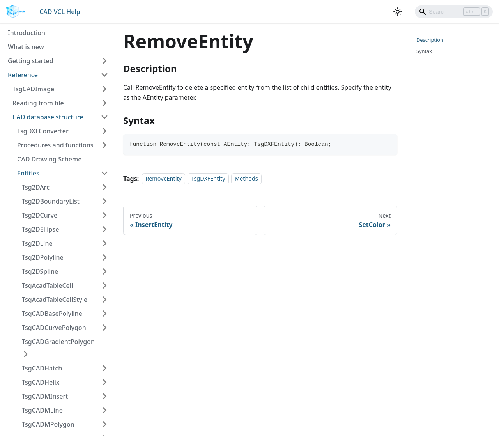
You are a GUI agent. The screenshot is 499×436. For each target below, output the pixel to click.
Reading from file (38, 103)
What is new (26, 47)
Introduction (26, 32)
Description (429, 39)
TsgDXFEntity (208, 179)
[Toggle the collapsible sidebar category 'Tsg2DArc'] (104, 187)
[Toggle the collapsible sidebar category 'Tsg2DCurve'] (104, 215)
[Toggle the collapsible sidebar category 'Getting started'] (104, 61)
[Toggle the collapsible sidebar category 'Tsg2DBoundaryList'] (104, 201)
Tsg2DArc (36, 187)
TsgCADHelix (41, 382)
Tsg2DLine (37, 243)
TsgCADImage (33, 89)
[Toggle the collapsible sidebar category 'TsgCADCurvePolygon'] (104, 327)
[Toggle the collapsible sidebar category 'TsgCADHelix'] (104, 382)
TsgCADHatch (42, 368)
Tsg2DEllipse (40, 229)
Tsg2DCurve (39, 215)
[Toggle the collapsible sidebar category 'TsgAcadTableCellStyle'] (104, 299)
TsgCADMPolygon (48, 424)
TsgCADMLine (42, 410)
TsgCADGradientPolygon (58, 341)
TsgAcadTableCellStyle (54, 299)
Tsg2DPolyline (43, 257)
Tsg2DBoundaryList (51, 201)
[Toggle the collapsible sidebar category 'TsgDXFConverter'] (104, 131)
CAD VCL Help (59, 11)
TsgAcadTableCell (47, 285)
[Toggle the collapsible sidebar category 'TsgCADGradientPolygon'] (25, 354)
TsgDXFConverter (43, 131)
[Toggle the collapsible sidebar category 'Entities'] (104, 173)
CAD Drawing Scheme (49, 159)
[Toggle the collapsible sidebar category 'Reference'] (104, 75)
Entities (28, 173)
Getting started (30, 61)
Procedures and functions (55, 145)
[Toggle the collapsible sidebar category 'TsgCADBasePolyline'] (104, 313)
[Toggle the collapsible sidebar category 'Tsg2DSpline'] (104, 271)
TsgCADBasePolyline (52, 313)
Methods (246, 179)
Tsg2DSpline (40, 271)
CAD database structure (47, 117)
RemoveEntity (163, 179)
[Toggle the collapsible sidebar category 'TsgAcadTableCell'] (104, 285)
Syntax (424, 51)
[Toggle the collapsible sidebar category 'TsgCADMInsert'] (104, 396)
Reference (23, 75)
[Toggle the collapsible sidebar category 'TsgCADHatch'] (104, 368)
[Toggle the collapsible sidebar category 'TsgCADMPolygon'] (104, 424)
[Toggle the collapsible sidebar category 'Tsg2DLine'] (104, 243)
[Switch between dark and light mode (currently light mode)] (397, 11)
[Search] (454, 11)
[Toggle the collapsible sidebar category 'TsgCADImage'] (104, 89)
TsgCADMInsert (45, 396)
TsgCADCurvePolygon (54, 327)
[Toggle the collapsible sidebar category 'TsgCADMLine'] (104, 410)
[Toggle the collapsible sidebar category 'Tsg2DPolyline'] (104, 257)
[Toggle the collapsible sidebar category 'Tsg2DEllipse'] (104, 229)
